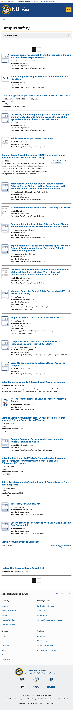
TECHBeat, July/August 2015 (25, 503)
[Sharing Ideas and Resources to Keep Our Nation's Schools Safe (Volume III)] (5, 530)
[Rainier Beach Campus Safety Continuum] (5, 142)
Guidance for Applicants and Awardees (50, 620)
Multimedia (5, 655)
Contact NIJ (41, 636)
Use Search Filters (10, 35)
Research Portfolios (8, 620)
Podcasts (5, 641)
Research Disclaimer (8, 625)
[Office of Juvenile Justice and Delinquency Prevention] (22, 688)
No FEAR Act (63, 699)
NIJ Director (5, 615)
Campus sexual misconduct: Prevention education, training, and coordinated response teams (41, 56)
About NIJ (5, 606)
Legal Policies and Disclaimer (47, 699)
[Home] (20, 9)
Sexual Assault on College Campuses (20, 541)
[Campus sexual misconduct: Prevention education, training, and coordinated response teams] (5, 63)
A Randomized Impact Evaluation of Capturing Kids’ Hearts (41, 207)
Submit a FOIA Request (45, 645)
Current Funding (42, 615)
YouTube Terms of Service (62, 161)
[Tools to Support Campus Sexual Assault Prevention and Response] (5, 78)
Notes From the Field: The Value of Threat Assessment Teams (38, 400)
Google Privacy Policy (56, 162)
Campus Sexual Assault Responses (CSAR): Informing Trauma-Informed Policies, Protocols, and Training (34, 156)
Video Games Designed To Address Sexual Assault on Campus (38, 364)
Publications (6, 645)
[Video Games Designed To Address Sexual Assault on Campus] (5, 371)
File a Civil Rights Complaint (46, 650)
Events (4, 636)
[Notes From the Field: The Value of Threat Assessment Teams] (5, 403)
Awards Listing (42, 611)
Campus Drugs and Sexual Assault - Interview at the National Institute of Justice (37, 440)
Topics (4, 650)
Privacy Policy (31, 699)
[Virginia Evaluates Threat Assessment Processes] (5, 325)
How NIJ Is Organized (9, 611)
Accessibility (8, 699)
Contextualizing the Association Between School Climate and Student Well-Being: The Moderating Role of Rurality (40, 225)
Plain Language (20, 699)
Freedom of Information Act (28, 703)
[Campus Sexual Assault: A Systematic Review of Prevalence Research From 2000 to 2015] (5, 349)
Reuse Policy (6, 659)
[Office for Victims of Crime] (36, 688)
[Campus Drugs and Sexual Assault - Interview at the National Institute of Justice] (5, 447)
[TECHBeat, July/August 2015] (5, 511)
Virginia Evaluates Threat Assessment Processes (36, 317)
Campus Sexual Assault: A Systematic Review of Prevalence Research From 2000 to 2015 (35, 342)
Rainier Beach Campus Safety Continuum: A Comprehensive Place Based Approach (35, 483)
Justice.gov (50, 703)
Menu (68, 9)
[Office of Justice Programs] (6, 9)
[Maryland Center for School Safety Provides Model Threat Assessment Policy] (5, 299)
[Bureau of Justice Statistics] (36, 682)
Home (3, 19)
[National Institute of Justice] (51, 680)
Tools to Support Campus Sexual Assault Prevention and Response (39, 77)
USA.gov (41, 703)
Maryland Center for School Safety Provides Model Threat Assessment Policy (40, 292)
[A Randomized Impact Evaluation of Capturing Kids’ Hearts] (5, 211)
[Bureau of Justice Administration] (22, 680)
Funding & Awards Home (45, 606)
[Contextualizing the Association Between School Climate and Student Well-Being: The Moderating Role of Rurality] (5, 232)
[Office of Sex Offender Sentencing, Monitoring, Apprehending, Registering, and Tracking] (51, 688)
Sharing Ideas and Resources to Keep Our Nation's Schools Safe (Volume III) (41, 524)
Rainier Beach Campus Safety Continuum (32, 138)
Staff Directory (42, 641)
